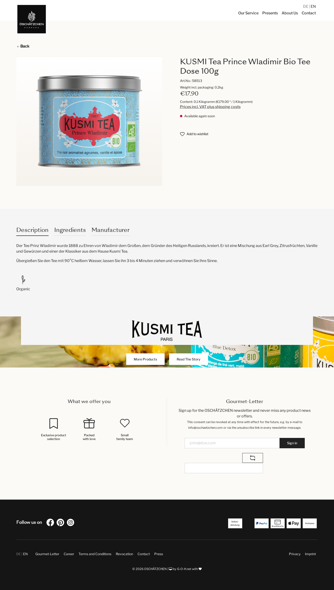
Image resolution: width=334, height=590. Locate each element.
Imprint (310, 554)
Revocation (124, 554)
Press (158, 554)
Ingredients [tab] (70, 230)
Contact (144, 554)
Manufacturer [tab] (110, 230)
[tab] (32, 230)
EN (313, 6)
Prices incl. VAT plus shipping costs (210, 107)
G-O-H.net (184, 569)
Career (69, 554)
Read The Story (188, 359)
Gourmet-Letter (47, 554)
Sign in (292, 443)
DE (306, 6)
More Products (145, 359)
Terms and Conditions (95, 554)
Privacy (295, 554)
